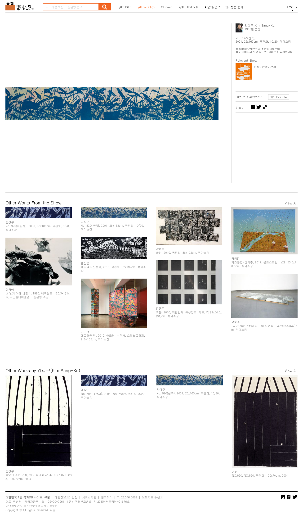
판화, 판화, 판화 (265, 66)
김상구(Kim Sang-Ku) (260, 25)
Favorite (281, 97)
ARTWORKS (146, 7)
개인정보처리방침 (66, 497)
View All (291, 203)
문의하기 (106, 497)
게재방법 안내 (234, 7)
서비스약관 (89, 497)
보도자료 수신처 (152, 497)
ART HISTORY (189, 7)
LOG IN (292, 7)
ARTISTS (125, 7)
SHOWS (166, 7)
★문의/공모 (212, 7)
